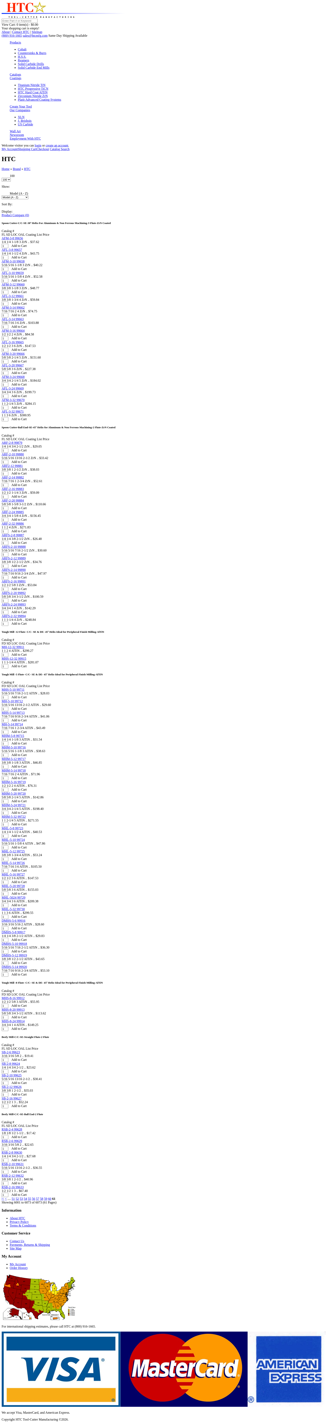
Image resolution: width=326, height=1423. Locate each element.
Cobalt (22, 49)
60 (49, 1198)
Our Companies (20, 110)
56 (33, 1198)
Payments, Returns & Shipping (30, 1244)
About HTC (17, 1218)
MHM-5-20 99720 (14, 793)
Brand (17, 169)
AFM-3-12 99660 (13, 284)
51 (13, 1198)
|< (3, 1198)
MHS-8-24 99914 (13, 1021)
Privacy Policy (19, 1222)
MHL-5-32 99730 (13, 909)
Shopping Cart (27, 149)
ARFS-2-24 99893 (14, 604)
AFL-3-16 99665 (13, 342)
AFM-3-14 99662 (13, 307)
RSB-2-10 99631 (13, 1164)
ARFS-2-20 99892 (14, 593)
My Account (10, 149)
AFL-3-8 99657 (12, 250)
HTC (27, 169)
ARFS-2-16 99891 (14, 581)
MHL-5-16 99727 (13, 874)
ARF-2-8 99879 (12, 442)
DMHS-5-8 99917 (13, 932)
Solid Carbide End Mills (33, 67)
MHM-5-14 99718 (14, 770)
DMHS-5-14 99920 (14, 967)
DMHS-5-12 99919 (14, 955)
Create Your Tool (21, 106)
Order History (19, 1268)
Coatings (15, 78)
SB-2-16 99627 (11, 1098)
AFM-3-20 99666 (13, 353)
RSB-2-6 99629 (12, 1141)
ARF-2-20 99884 (13, 500)
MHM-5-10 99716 (14, 747)
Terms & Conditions (23, 1225)
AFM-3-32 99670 (13, 400)
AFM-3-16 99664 (13, 330)
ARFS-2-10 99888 (14, 546)
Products (15, 42)
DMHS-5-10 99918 (14, 943)
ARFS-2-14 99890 (14, 570)
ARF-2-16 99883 (13, 489)
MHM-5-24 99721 (14, 805)
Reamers (23, 60)
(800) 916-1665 (12, 35)
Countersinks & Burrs (32, 53)
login (38, 145)
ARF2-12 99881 (12, 466)
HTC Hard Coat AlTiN (33, 92)
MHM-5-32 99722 (14, 816)
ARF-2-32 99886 (13, 523)
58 (41, 1198)
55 (29, 1198)
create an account (57, 145)
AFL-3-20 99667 (13, 365)
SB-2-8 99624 (11, 1063)
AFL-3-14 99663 (13, 319)
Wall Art (15, 131)
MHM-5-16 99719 (14, 782)
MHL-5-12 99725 (13, 851)
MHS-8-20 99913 (13, 1009)
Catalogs (15, 74)
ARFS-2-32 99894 (14, 616)
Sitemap (37, 32)
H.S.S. (22, 56)
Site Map (15, 1248)
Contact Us (17, 1241)
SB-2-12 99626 (11, 1087)
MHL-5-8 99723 (12, 828)
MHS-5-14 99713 (13, 712)
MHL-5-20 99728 (13, 886)
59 (45, 1198)
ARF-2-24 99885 (13, 512)
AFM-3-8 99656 (12, 238)
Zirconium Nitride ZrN (33, 96)
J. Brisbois (25, 120)
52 (17, 1198)
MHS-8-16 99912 (13, 998)
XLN (21, 117)
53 (21, 1198)
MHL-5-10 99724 (13, 840)
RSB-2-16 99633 (13, 1187)
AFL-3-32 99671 (13, 411)
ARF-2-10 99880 (13, 454)
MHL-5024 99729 (13, 897)
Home (6, 169)
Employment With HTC (25, 138)
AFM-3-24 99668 (13, 377)
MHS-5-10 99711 (13, 689)
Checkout (42, 149)
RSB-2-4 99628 (12, 1129)
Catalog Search (60, 149)
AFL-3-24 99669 (13, 388)
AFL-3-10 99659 (13, 273)
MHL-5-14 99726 (13, 863)
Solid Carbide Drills (31, 64)
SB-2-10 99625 (11, 1075)
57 (37, 1198)
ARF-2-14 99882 (13, 477)
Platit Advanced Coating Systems (39, 99)
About (6, 32)
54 (25, 1198)
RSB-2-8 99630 (12, 1152)
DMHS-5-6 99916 (13, 920)
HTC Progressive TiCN (33, 88)
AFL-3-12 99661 (13, 296)
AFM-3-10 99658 (13, 261)
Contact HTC (20, 32)
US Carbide (25, 124)
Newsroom (17, 135)
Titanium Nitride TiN (31, 85)
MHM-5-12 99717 (14, 759)
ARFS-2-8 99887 (13, 535)
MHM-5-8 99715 (13, 736)
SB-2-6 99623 (11, 1052)
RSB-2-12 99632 (13, 1175)
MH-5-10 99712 (12, 701)
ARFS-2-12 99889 (14, 558)
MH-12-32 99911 (13, 647)
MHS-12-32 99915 (14, 658)
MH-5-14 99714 (12, 724)
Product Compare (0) (15, 215)
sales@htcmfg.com (35, 35)
